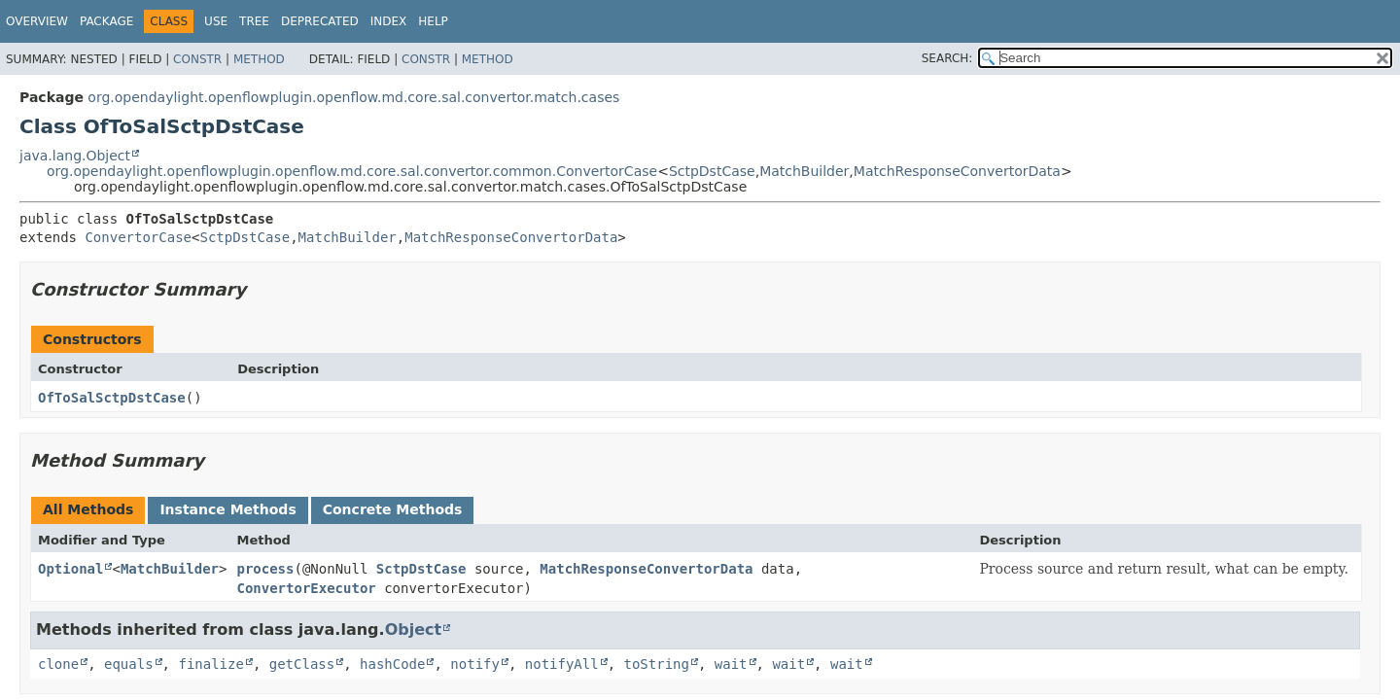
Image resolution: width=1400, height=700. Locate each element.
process (265, 569)
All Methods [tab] (88, 509)
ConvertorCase (138, 237)
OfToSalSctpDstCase (112, 397)
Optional (70, 569)
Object (413, 629)
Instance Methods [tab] (227, 509)
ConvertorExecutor (305, 588)
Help (433, 21)
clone (58, 664)
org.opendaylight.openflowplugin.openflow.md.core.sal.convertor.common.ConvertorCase (352, 171)
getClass (301, 664)
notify (475, 664)
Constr (197, 59)
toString (656, 664)
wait (731, 664)
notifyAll (562, 664)
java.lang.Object (74, 155)
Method (259, 59)
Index (388, 21)
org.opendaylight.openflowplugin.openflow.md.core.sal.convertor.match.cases (353, 97)
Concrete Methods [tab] (393, 509)
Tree (254, 21)
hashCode (392, 664)
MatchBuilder (804, 171)
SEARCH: (947, 58)
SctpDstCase (712, 171)
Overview (37, 21)
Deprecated (320, 21)
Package (106, 21)
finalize (210, 664)
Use (216, 21)
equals (129, 664)
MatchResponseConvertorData (957, 171)
